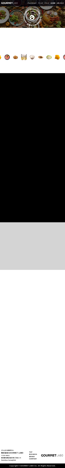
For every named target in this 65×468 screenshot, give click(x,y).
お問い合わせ (60, 3)
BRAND (32, 456)
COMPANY (33, 459)
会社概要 (53, 3)
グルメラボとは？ (32, 3)
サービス (40, 3)
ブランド (46, 3)
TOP (30, 452)
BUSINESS (33, 454)
